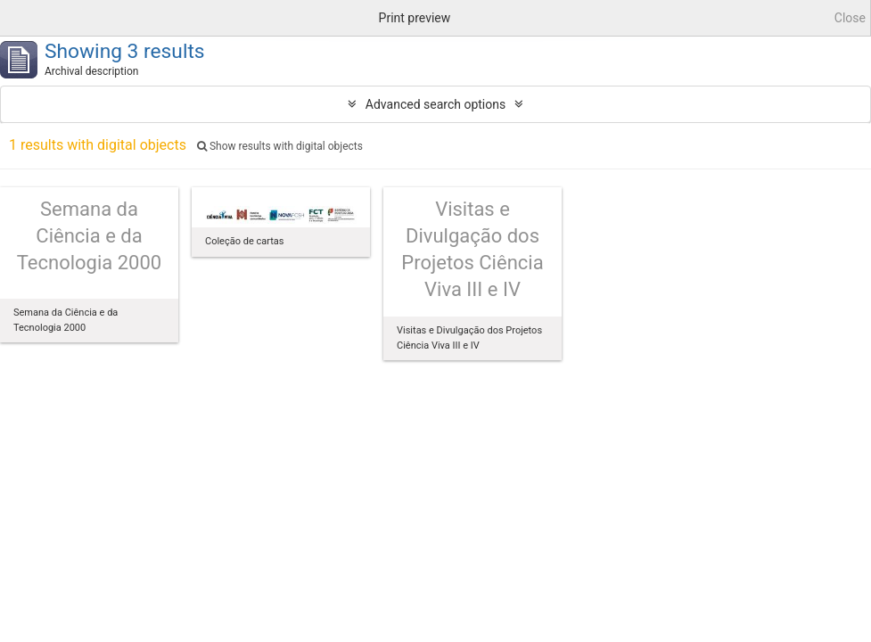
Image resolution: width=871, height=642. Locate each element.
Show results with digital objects (280, 146)
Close (850, 18)
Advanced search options (435, 104)
